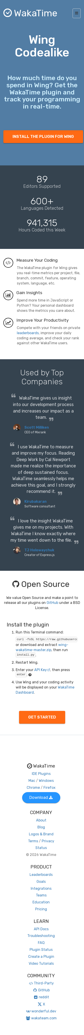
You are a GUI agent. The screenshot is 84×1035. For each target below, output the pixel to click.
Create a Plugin (41, 956)
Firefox (49, 787)
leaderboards (28, 333)
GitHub (52, 603)
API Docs (41, 929)
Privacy (48, 841)
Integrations (41, 888)
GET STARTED (42, 717)
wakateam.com (41, 1018)
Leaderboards (41, 874)
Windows (46, 780)
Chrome (33, 787)
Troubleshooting (41, 936)
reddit (41, 997)
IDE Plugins (41, 774)
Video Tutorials (41, 963)
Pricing (41, 909)
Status (41, 848)
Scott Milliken (36, 427)
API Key (42, 670)
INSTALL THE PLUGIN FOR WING (43, 136)
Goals (41, 881)
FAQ (41, 943)
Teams (41, 895)
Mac (31, 780)
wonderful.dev (41, 1011)
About (41, 820)
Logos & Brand (41, 834)
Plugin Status (41, 949)
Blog (41, 827)
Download (41, 797)
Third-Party (41, 983)
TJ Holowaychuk (39, 550)
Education (41, 902)
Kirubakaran (35, 501)
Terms (33, 841)
